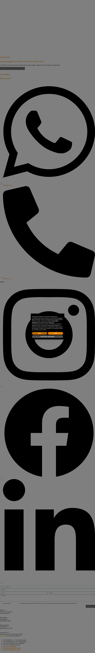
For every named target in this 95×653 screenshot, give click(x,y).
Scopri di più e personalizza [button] (47, 336)
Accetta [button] (55, 333)
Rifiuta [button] (39, 333)
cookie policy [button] (51, 322)
